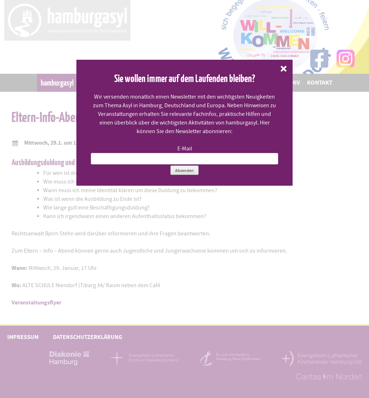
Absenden (184, 170)
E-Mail (184, 148)
